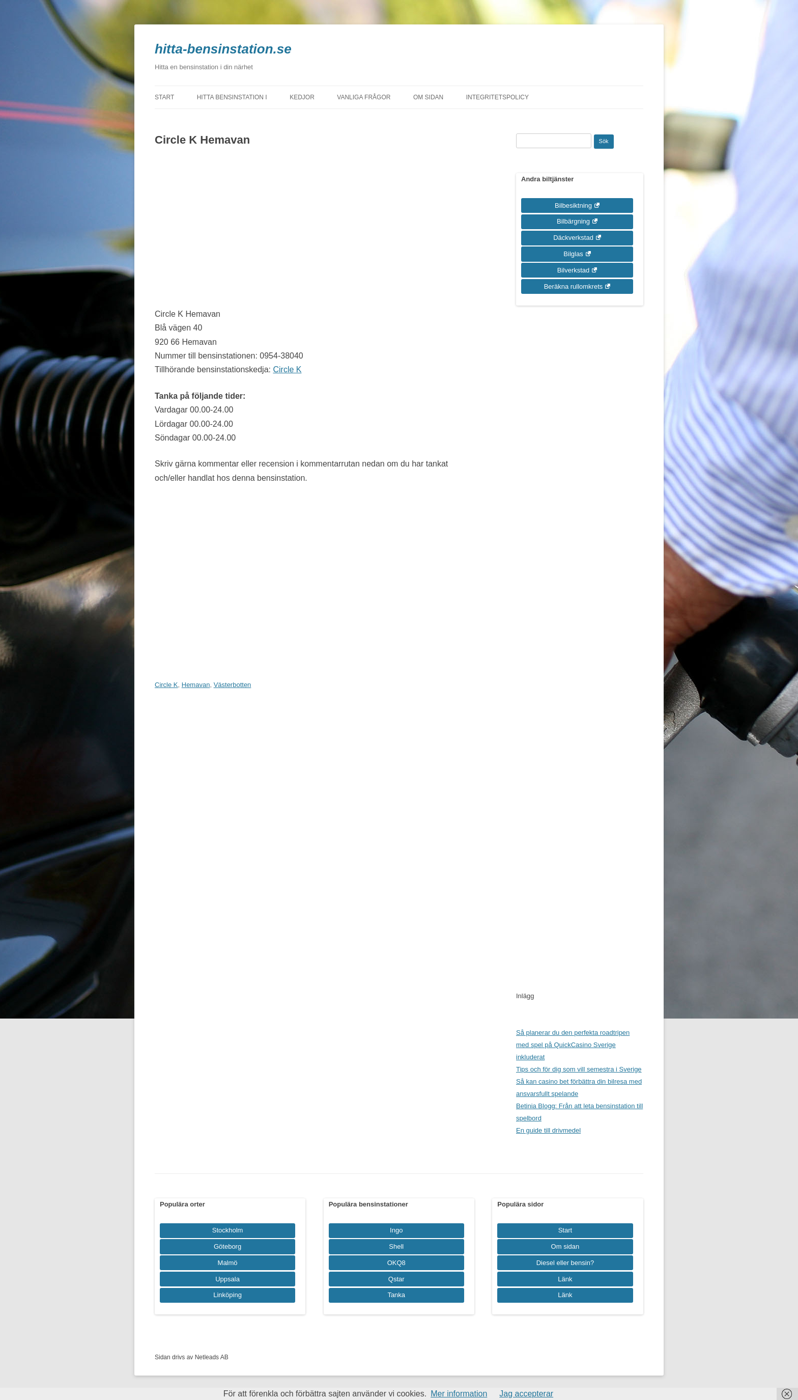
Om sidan (428, 97)
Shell (396, 1246)
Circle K (287, 369)
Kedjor (302, 97)
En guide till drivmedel (548, 1130)
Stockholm (227, 1230)
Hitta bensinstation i (232, 97)
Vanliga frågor (363, 97)
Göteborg (227, 1246)
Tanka (396, 1295)
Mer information (459, 1393)
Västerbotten (232, 685)
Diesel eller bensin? (565, 1263)
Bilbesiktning (573, 205)
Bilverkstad (573, 270)
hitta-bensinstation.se (223, 49)
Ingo (396, 1230)
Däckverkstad (573, 237)
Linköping (227, 1295)
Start (164, 97)
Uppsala (227, 1279)
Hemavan (196, 685)
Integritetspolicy (497, 97)
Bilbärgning (573, 221)
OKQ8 (396, 1263)
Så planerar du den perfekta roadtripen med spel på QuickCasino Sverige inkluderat (573, 1045)
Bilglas (573, 254)
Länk (565, 1279)
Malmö (228, 1263)
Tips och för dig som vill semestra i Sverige (579, 1069)
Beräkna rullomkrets (573, 286)
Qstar (396, 1279)
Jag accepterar (526, 1393)
